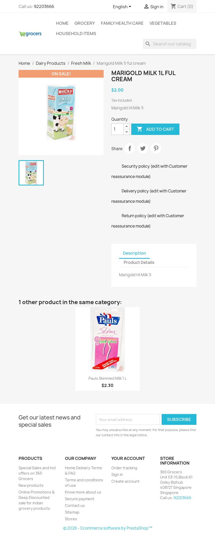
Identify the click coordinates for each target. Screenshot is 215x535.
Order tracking (124, 467)
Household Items (76, 33)
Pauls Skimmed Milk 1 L (107, 378)
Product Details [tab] (139, 262)
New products (31, 485)
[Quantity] (117, 129)
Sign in (117, 474)
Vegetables (163, 23)
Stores (71, 518)
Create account (125, 481)
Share (130, 148)
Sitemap (72, 512)
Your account (128, 458)
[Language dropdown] (123, 7)
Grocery (85, 23)
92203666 (44, 6)
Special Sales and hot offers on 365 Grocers (37, 473)
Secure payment (79, 498)
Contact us (75, 505)
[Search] (169, 44)
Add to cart (155, 129)
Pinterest (156, 148)
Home (62, 23)
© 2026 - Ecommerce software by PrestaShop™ (107, 528)
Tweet (143, 148)
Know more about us (83, 492)
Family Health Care (122, 23)
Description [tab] (134, 253)
